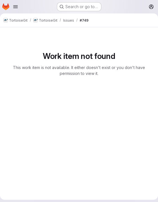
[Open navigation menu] (15, 6)
